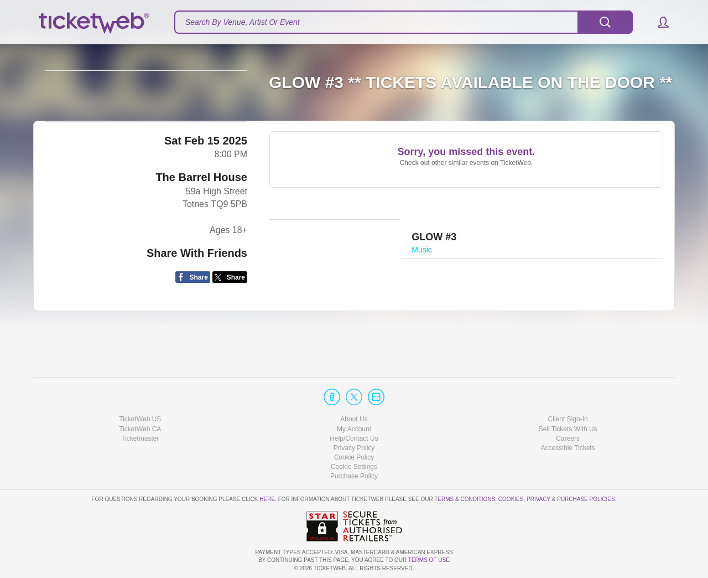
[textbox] (403, 22)
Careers (568, 438)
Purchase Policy (354, 476)
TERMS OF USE (429, 561)
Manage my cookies (354, 467)
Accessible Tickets (568, 448)
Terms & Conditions (464, 500)
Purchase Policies (586, 500)
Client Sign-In (568, 420)
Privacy (538, 500)
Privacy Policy (354, 448)
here (267, 500)
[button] (658, 22)
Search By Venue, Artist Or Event (242, 22)
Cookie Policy (354, 457)
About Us (353, 420)
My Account (354, 429)
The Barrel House (201, 239)
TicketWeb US (140, 420)
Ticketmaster (140, 438)
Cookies (511, 500)
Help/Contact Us (354, 438)
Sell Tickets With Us (568, 429)
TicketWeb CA (140, 429)
